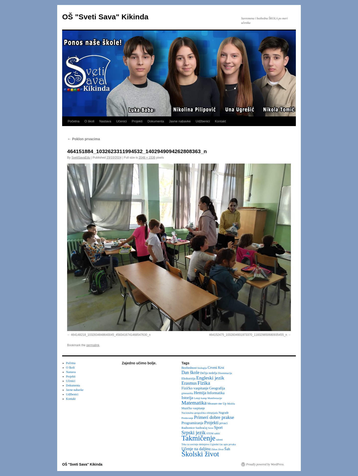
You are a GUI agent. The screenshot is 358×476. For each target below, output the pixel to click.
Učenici (121, 121)
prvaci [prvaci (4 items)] (223, 423)
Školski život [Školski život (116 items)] (200, 454)
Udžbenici (203, 121)
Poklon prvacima (83, 139)
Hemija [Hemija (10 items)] (200, 392)
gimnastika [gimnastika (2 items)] (187, 393)
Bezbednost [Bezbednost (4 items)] (189, 368)
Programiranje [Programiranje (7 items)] (192, 423)
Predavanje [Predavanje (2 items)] (187, 418)
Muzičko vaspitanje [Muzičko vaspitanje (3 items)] (193, 408)
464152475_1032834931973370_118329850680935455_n (248, 335)
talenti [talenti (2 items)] (219, 439)
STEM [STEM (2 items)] (209, 433)
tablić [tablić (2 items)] (217, 433)
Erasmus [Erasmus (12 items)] (189, 383)
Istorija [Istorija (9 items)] (187, 397)
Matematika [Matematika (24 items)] (194, 403)
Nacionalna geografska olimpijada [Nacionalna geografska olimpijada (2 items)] (199, 412)
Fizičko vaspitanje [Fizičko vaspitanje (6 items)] (195, 388)
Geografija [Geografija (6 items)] (217, 388)
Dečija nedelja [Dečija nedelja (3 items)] (208, 373)
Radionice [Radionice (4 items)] (188, 428)
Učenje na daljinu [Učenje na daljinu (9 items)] (196, 448)
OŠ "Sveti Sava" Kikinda (105, 17)
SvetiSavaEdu (80, 157)
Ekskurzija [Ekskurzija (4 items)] (188, 378)
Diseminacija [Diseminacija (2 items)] (225, 373)
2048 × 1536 (147, 157)
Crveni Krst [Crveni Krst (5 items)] (216, 368)
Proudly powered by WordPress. (265, 464)
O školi (89, 121)
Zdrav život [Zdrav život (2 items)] (217, 449)
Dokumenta (155, 121)
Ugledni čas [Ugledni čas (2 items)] (216, 444)
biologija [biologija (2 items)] (202, 368)
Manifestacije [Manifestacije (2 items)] (215, 398)
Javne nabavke (180, 121)
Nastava (105, 121)
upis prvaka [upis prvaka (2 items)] (230, 444)
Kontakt (220, 121)
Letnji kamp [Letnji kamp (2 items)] (200, 398)
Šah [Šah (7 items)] (227, 449)
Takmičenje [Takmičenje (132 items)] (198, 438)
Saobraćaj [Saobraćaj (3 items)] (201, 428)
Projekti (137, 121)
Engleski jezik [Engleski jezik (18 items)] (210, 377)
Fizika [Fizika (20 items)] (203, 383)
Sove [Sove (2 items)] (210, 428)
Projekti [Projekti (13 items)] (211, 422)
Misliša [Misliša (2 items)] (231, 403)
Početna (74, 121)
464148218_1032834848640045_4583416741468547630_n (110, 335)
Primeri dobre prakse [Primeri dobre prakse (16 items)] (214, 417)
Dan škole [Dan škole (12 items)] (190, 372)
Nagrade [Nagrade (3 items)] (224, 412)
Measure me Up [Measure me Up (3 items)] (216, 403)
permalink (92, 345)
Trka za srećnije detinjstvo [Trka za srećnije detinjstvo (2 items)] (195, 444)
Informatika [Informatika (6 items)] (215, 393)
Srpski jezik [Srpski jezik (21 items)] (193, 432)
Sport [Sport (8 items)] (218, 427)
